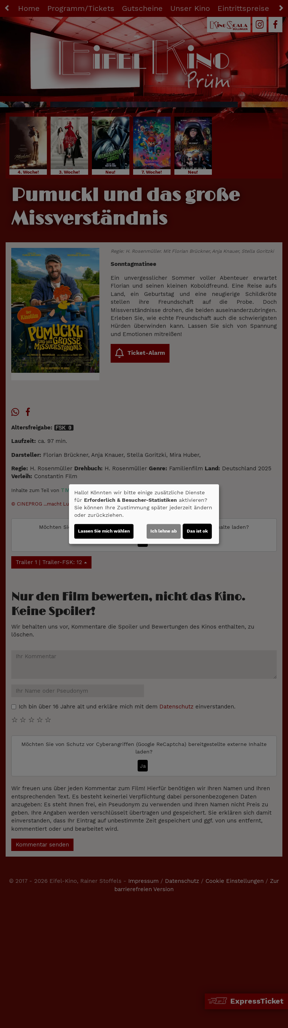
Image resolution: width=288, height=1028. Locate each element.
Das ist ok (197, 531)
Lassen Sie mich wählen (104, 531)
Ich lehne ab (163, 531)
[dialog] (144, 514)
